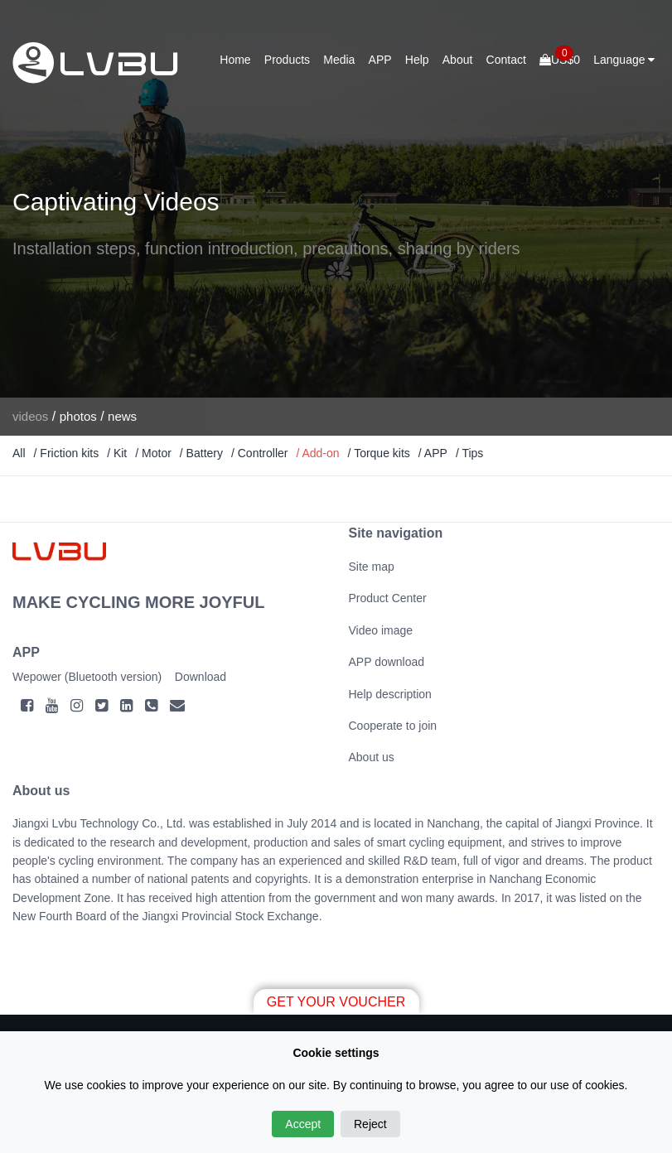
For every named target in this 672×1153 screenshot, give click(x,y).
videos (30, 416)
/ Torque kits (379, 453)
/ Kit (117, 453)
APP (380, 59)
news (122, 416)
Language (624, 60)
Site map (371, 566)
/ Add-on (317, 453)
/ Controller (259, 453)
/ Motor (153, 453)
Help (417, 59)
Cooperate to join (393, 725)
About (457, 59)
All (19, 453)
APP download (387, 661)
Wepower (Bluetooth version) (87, 676)
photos (78, 416)
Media (339, 59)
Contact (506, 59)
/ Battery (201, 453)
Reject (370, 1124)
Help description (390, 694)
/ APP (432, 453)
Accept (303, 1124)
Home (235, 59)
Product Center (388, 598)
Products (287, 59)
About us (371, 757)
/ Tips (469, 453)
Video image (381, 630)
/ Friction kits (66, 453)
